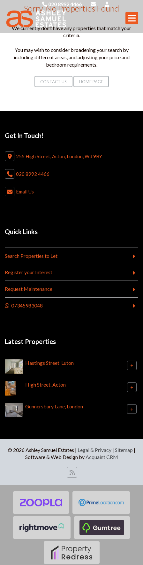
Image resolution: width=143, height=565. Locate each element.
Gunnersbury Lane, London (54, 406)
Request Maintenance (28, 289)
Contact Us (53, 81)
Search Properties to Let (31, 256)
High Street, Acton (45, 384)
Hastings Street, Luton (49, 363)
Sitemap (124, 450)
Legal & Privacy (94, 450)
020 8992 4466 (62, 4)
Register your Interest (28, 272)
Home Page (91, 81)
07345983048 (24, 305)
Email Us (25, 191)
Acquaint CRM (102, 457)
